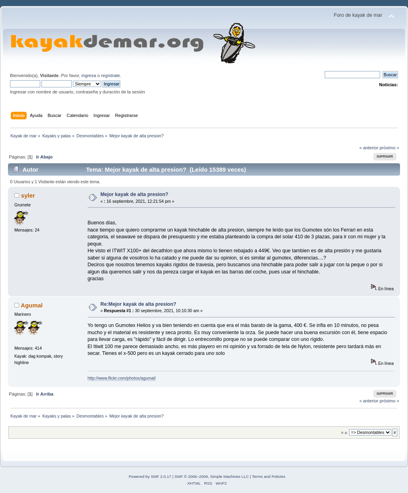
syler (28, 195)
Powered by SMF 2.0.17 (150, 476)
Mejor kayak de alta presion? (134, 194)
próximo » (389, 147)
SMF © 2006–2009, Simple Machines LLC (212, 476)
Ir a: (344, 432)
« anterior (368, 147)
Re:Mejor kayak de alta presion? (138, 304)
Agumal (32, 305)
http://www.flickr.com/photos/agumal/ (122, 378)
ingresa (88, 75)
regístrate (110, 75)
